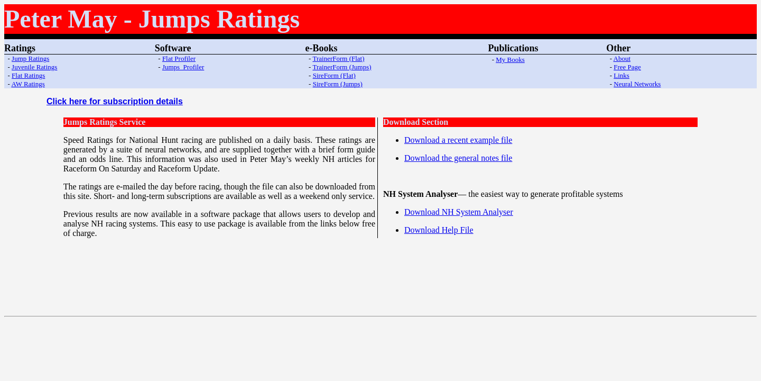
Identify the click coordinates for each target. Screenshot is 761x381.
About (622, 58)
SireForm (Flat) (334, 75)
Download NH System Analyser (458, 211)
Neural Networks (637, 84)
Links (621, 75)
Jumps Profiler (183, 67)
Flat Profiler (179, 58)
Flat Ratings (28, 75)
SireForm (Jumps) (338, 84)
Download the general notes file (458, 157)
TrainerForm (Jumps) (341, 67)
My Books (510, 60)
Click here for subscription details (115, 101)
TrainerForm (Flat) (338, 58)
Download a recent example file (458, 139)
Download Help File (439, 229)
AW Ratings (27, 84)
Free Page (627, 67)
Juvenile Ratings (34, 67)
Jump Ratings (30, 58)
